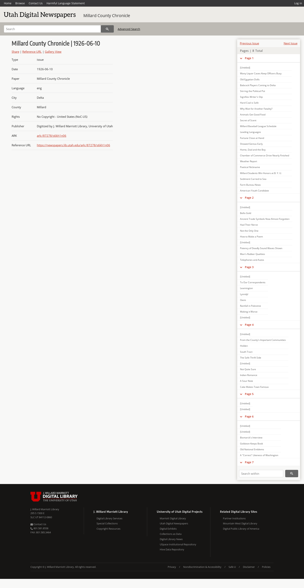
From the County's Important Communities (263, 340)
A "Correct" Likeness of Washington (259, 455)
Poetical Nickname (250, 167)
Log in (298, 3)
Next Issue (290, 43)
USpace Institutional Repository (178, 544)
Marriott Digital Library (173, 518)
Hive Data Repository (172, 549)
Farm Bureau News (250, 184)
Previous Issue (249, 43)
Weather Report (248, 161)
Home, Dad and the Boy (253, 149)
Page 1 (249, 58)
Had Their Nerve (249, 224)
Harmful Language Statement (66, 3)
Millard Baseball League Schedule (258, 126)
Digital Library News (171, 539)
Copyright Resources (108, 528)
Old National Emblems (252, 449)
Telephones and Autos (252, 260)
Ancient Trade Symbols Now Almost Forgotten (264, 219)
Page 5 (249, 394)
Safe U (232, 567)
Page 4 (249, 324)
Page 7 (249, 462)
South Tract (246, 351)
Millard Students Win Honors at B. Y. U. (261, 173)
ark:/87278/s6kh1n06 (51, 136)
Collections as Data (170, 534)
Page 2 (249, 197)
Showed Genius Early (251, 143)
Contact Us (36, 3)
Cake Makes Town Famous (254, 387)
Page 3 (249, 267)
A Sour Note (246, 381)
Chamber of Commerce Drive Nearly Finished (264, 155)
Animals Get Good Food (252, 114)
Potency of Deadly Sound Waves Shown (261, 248)
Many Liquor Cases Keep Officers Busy (261, 73)
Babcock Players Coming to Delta (258, 85)
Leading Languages (250, 132)
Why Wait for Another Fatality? (256, 108)
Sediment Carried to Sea (253, 179)
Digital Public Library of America (241, 528)
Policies (266, 567)
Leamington (246, 288)
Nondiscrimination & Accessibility (202, 567)
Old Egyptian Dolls (250, 79)
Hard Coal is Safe (249, 102)
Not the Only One (249, 230)
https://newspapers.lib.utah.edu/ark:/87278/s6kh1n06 (73, 145)
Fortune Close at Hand (252, 138)
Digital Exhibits (168, 528)
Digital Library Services (109, 518)
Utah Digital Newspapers (174, 523)
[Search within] (261, 473)
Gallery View (53, 52)
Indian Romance (248, 375)
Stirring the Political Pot (252, 91)
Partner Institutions (234, 518)
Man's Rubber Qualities (252, 254)
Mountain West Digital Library (240, 523)
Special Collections (107, 523)
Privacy (172, 567)
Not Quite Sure (248, 369)
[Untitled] (245, 67)
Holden (244, 345)
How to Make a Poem (251, 236)
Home (7, 3)
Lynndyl (244, 294)
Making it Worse (248, 311)
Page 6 (249, 416)
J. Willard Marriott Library (44, 509)
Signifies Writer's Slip (251, 97)
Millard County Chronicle (106, 15)
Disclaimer (249, 567)
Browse (20, 3)
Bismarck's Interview (251, 437)
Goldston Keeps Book (251, 443)
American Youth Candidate (254, 190)
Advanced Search (129, 29)
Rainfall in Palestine (250, 305)
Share (15, 52)
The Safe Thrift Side (250, 357)
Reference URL (32, 52)
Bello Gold (245, 213)
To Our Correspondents (252, 282)
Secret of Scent (248, 120)
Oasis (243, 300)
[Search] (52, 29)
